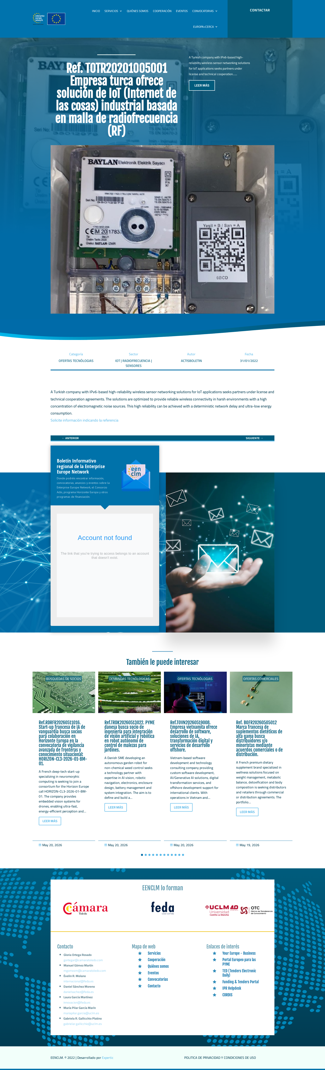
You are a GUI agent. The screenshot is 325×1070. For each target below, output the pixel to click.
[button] (142, 855)
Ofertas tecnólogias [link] (195, 679)
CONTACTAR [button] (260, 10)
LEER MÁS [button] (201, 85)
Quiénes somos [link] (137, 11)
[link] (70, 438)
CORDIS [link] (227, 995)
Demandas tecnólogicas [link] (129, 679)
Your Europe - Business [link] (239, 953)
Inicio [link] (96, 11)
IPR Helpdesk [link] (231, 988)
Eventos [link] (182, 11)
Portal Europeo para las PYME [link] (239, 961)
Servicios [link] (111, 11)
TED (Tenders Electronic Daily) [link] (239, 973)
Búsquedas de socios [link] (63, 679)
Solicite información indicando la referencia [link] (84, 420)
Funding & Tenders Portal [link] (240, 982)
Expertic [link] (107, 1057)
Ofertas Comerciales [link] (260, 679)
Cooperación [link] (162, 11)
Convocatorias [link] (203, 11)
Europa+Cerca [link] (203, 26)
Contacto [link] (154, 986)
